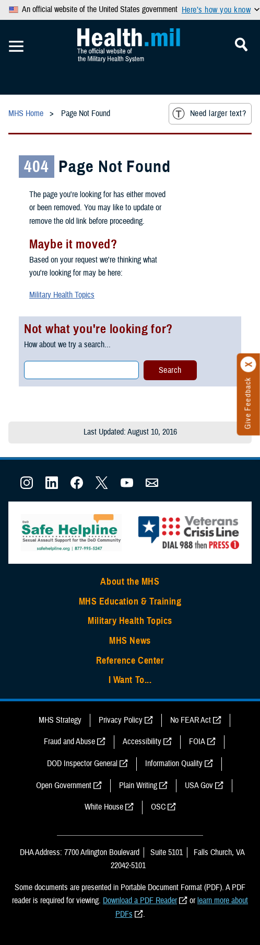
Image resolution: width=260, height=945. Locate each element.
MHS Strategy (60, 720)
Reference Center (130, 660)
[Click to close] (248, 364)
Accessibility (142, 741)
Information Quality (174, 763)
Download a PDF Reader (140, 900)
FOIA (197, 741)
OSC (158, 807)
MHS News (129, 640)
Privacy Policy (121, 720)
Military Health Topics (61, 295)
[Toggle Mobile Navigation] (16, 46)
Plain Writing (138, 785)
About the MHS (129, 581)
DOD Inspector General (82, 763)
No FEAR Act (190, 720)
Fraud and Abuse (69, 741)
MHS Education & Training (130, 601)
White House (104, 807)
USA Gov (199, 785)
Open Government (63, 785)
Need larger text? (209, 113)
